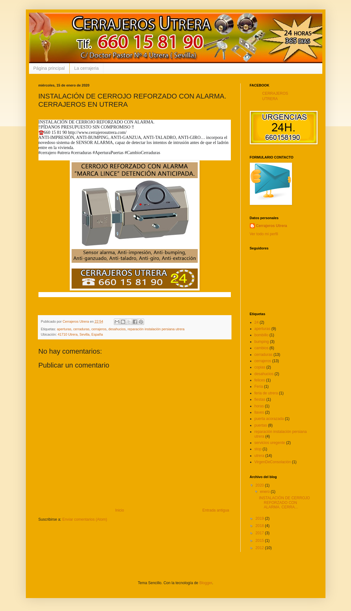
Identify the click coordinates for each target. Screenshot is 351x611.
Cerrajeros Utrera (271, 226)
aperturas (64, 329)
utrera (259, 455)
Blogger (205, 583)
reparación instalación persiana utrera (155, 329)
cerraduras (81, 329)
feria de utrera (266, 393)
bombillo (261, 335)
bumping (261, 341)
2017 (260, 533)
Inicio (119, 510)
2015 (260, 540)
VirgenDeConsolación (272, 462)
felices (259, 380)
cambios (261, 348)
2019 (260, 518)
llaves (259, 412)
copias (260, 367)
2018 (260, 526)
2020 (260, 485)
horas (259, 406)
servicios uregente (269, 442)
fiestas (260, 399)
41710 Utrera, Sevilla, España (80, 334)
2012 (260, 548)
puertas (260, 425)
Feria (258, 386)
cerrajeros (99, 329)
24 (256, 322)
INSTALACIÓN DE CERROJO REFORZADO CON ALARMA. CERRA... (284, 502)
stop (258, 449)
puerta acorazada (269, 418)
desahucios (117, 329)
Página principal (49, 68)
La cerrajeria (86, 68)
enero (265, 491)
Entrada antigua (215, 510)
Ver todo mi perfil (264, 234)
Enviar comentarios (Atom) (84, 519)
